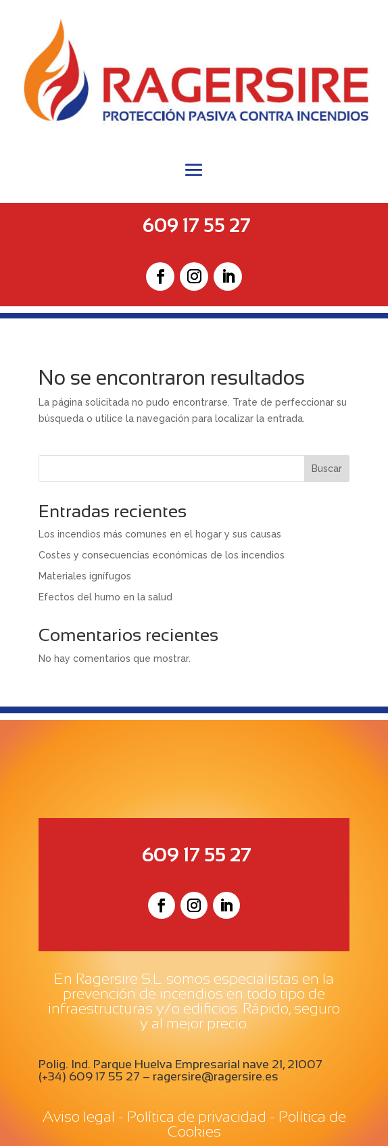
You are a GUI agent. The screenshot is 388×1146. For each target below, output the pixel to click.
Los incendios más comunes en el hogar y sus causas (160, 534)
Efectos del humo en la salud (105, 597)
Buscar (327, 468)
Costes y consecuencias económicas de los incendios (162, 555)
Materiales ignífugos (85, 576)
